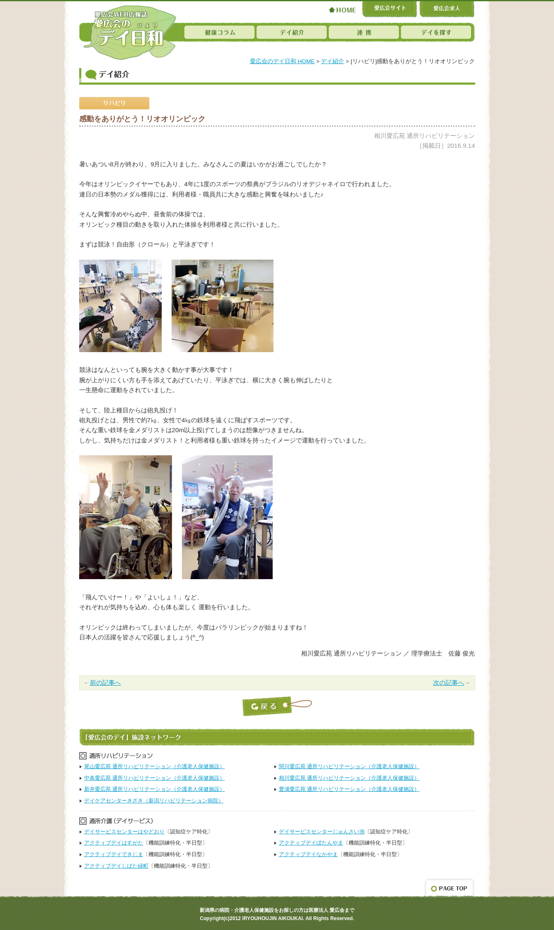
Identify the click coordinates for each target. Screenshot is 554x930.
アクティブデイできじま (113, 854)
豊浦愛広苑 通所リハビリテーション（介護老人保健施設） (349, 789)
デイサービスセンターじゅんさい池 (322, 831)
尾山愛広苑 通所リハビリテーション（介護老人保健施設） (154, 766)
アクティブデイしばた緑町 (116, 866)
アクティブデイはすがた (113, 843)
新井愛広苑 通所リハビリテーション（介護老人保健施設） (154, 789)
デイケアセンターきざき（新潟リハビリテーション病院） (154, 800)
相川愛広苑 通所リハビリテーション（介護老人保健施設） (349, 778)
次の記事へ (448, 682)
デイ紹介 (332, 61)
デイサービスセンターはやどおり (124, 831)
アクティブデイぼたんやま (311, 843)
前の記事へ (105, 682)
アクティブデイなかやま (308, 854)
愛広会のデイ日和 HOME (282, 61)
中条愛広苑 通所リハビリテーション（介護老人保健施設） (154, 778)
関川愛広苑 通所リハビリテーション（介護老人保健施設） (349, 766)
